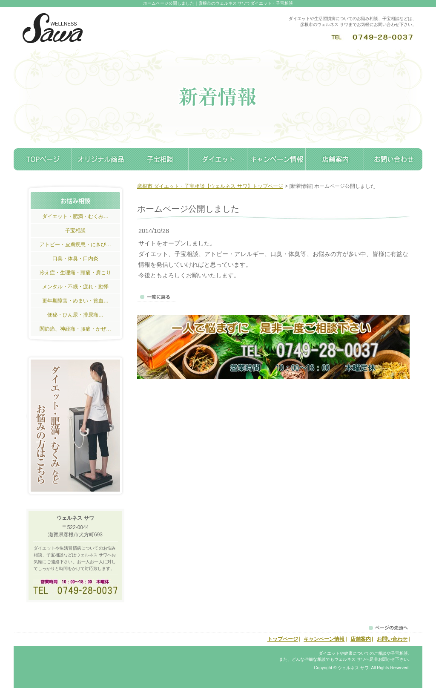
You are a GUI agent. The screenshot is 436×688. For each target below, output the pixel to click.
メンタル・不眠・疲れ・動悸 (75, 287)
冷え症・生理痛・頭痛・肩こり (75, 273)
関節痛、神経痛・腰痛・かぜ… (75, 329)
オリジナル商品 (101, 159)
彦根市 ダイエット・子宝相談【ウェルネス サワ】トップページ (210, 186)
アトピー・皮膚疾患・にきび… (75, 245)
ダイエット (218, 159)
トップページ (43, 159)
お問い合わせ (393, 159)
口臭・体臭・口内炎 (75, 259)
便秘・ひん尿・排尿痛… (75, 315)
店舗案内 (335, 159)
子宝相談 (159, 159)
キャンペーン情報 (276, 159)
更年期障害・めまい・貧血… (75, 301)
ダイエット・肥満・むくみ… (75, 216)
